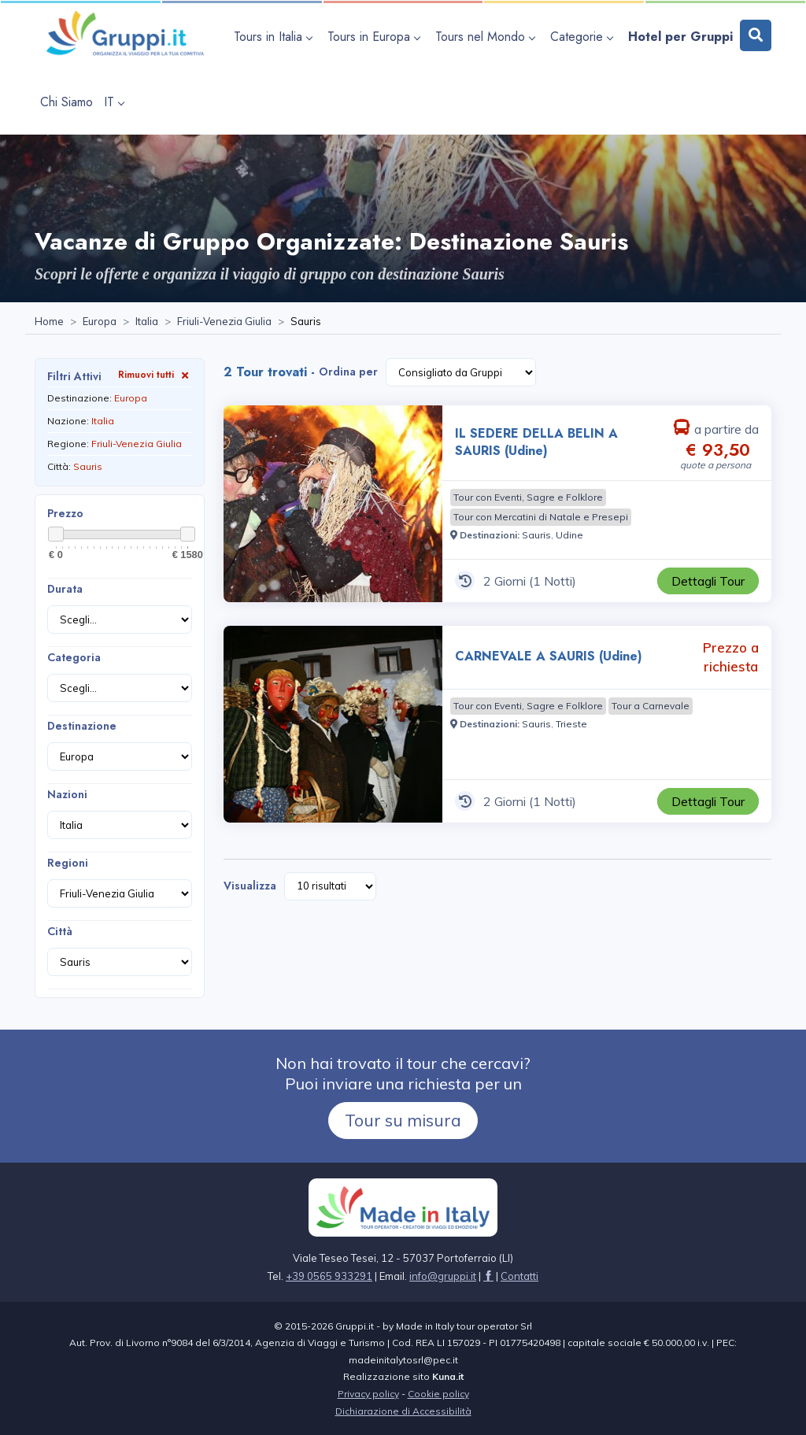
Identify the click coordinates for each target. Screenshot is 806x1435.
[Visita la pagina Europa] (99, 322)
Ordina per (348, 371)
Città (59, 931)
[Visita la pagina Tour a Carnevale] (650, 706)
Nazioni (67, 794)
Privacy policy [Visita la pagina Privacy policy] (368, 1394)
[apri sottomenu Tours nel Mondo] (487, 36)
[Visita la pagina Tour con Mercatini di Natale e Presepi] (540, 517)
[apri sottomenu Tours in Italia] (275, 36)
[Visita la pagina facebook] (488, 1276)
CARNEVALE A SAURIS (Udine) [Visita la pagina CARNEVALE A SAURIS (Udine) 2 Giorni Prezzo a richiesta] (548, 656)
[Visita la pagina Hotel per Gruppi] (680, 36)
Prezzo (65, 513)
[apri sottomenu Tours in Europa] (376, 36)
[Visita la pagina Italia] (146, 322)
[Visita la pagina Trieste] (571, 724)
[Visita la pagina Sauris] (536, 535)
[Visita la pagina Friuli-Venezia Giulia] (224, 322)
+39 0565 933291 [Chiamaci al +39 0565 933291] (329, 1276)
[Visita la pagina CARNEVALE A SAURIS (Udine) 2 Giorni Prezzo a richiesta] (333, 724)
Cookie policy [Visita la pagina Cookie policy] (438, 1394)
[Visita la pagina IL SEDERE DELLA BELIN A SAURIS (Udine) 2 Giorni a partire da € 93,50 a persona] (333, 503)
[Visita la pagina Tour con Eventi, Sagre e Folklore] (528, 497)
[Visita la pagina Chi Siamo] (66, 102)
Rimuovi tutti (155, 374)
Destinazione (81, 726)
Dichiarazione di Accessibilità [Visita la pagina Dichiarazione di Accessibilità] (403, 1411)
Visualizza (250, 885)
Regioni (67, 863)
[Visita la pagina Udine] (569, 535)
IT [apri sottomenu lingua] (114, 102)
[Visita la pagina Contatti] (519, 1276)
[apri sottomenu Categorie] (584, 36)
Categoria (74, 657)
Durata (65, 589)
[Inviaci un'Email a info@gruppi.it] (442, 1276)
